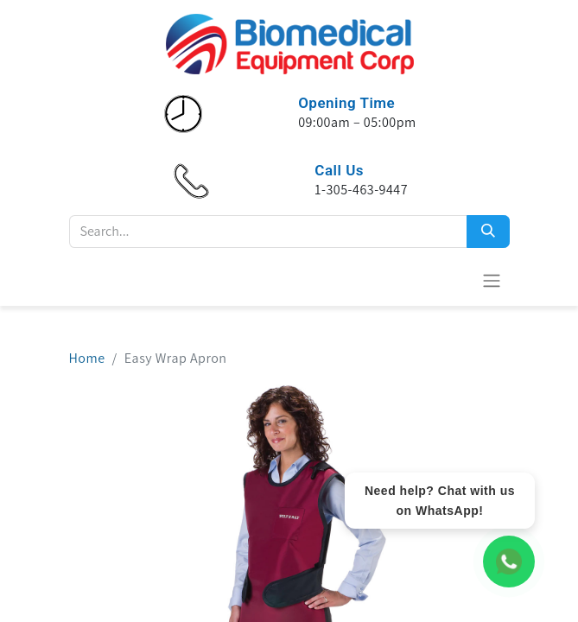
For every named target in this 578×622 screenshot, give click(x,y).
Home (87, 358)
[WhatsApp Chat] (509, 561)
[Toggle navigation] (491, 280)
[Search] (488, 231)
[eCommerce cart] (449, 280)
